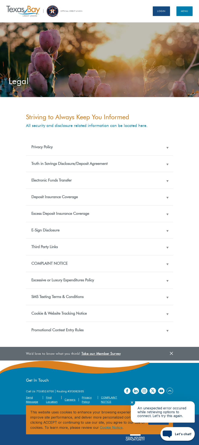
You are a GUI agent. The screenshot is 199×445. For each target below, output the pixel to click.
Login (161, 11)
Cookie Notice (111, 427)
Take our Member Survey (101, 354)
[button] (99, 147)
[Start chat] (177, 434)
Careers (70, 399)
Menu (184, 11)
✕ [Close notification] (132, 402)
